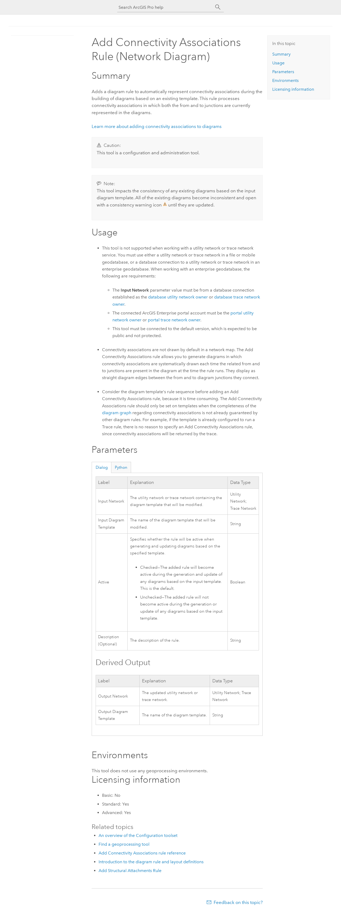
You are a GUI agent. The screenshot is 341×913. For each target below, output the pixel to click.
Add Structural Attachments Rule (130, 870)
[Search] (218, 7)
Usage (278, 62)
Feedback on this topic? (238, 902)
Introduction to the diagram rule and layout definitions (151, 861)
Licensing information (293, 89)
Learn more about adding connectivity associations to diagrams (157, 126)
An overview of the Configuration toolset (138, 835)
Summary (281, 54)
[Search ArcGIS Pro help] (165, 7)
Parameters (283, 71)
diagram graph (116, 412)
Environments (285, 80)
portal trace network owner (174, 319)
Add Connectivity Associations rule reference (142, 853)
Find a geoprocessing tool (124, 844)
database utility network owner (178, 297)
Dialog (102, 467)
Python (121, 467)
